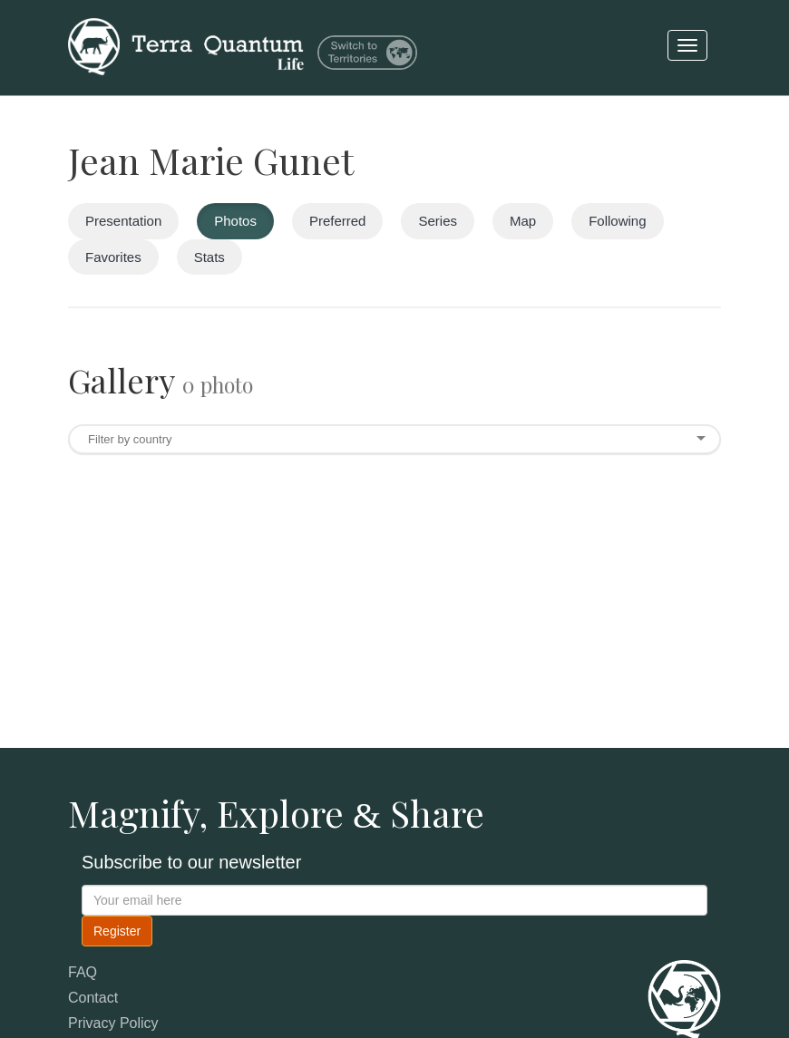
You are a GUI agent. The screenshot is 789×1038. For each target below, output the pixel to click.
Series (437, 220)
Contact (93, 997)
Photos (235, 220)
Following (617, 220)
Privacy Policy (113, 1023)
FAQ (82, 972)
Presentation (123, 220)
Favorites (113, 257)
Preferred (337, 220)
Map (523, 220)
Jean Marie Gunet (211, 160)
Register (117, 931)
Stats (209, 257)
